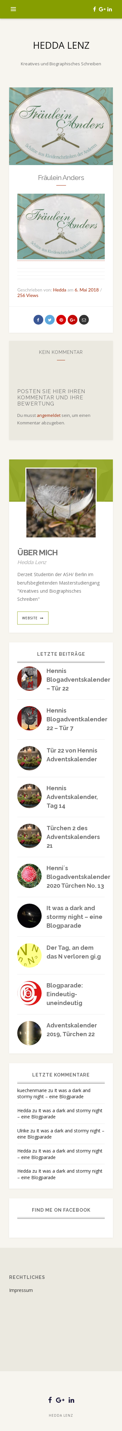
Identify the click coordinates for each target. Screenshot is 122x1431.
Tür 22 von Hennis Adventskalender (72, 755)
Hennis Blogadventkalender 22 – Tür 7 (77, 719)
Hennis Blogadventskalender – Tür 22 (78, 679)
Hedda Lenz (61, 45)
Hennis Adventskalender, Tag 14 (72, 797)
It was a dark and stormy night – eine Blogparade (74, 917)
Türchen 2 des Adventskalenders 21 (73, 837)
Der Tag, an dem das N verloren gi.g (74, 952)
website (30, 618)
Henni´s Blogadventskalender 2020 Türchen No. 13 (78, 877)
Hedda (24, 1110)
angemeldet (49, 415)
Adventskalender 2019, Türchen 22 (72, 1030)
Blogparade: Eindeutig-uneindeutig (65, 994)
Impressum (21, 1290)
